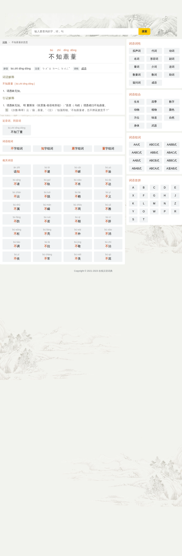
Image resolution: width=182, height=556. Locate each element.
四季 (154, 101)
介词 (154, 66)
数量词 (137, 74)
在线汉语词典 (91, 13)
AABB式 (172, 144)
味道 (154, 117)
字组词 (17, 148)
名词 (136, 58)
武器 (154, 125)
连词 (171, 66)
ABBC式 (172, 160)
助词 (171, 74)
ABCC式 (154, 144)
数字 (171, 101)
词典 (4, 42)
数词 (154, 74)
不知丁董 (16, 130)
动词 (171, 50)
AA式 (137, 144)
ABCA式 (154, 168)
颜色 (171, 109)
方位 (136, 117)
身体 (136, 125)
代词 (154, 50)
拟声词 (137, 50)
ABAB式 (137, 168)
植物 (154, 109)
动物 (136, 109)
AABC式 (137, 152)
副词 (171, 58)
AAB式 (137, 160)
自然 (171, 117)
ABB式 (154, 152)
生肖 (136, 101)
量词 (136, 66)
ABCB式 (154, 160)
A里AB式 (171, 168)
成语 (84, 68)
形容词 (154, 58)
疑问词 (137, 82)
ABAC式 (172, 152)
